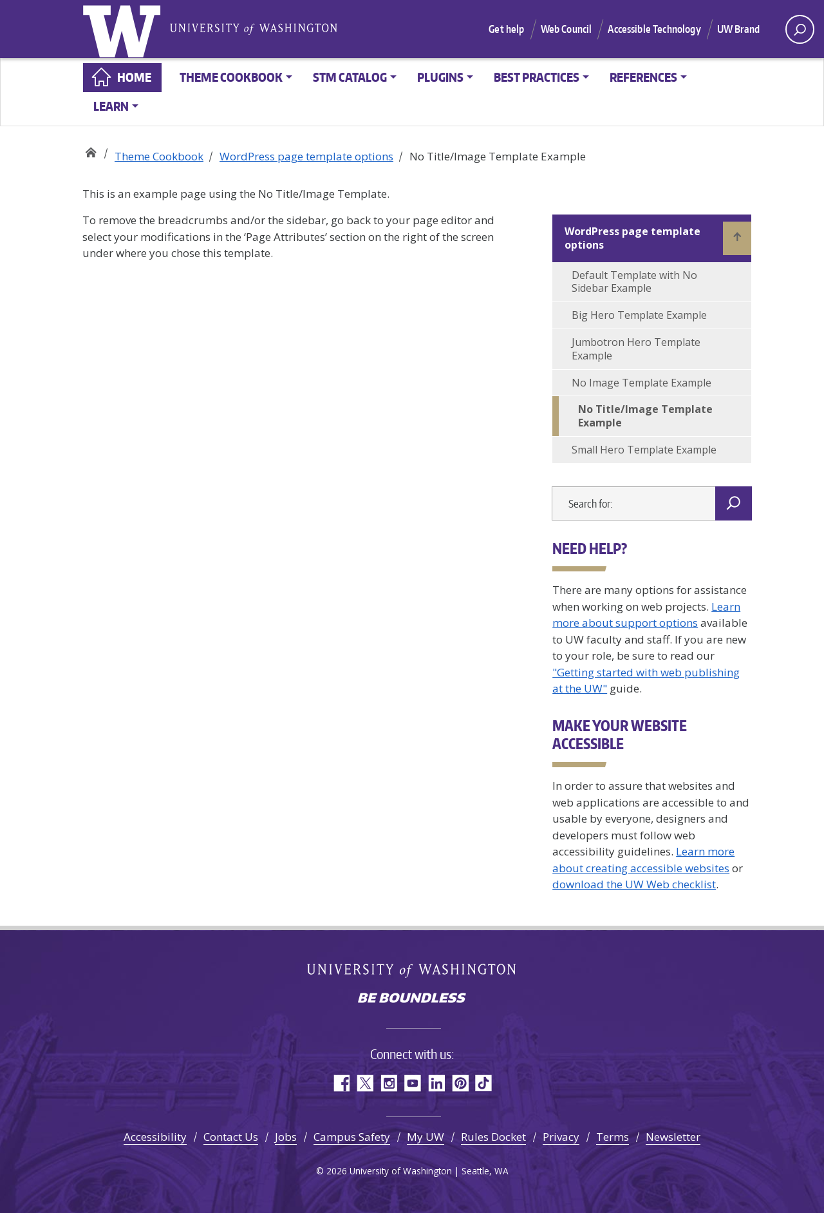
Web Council (566, 29)
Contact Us (230, 1136)
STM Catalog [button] (350, 77)
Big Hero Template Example (639, 315)
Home (134, 77)
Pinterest (460, 1083)
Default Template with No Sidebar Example (634, 282)
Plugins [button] (440, 77)
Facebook (341, 1083)
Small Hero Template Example (644, 450)
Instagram (388, 1083)
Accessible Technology (654, 29)
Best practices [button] (536, 77)
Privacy (561, 1136)
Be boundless (412, 999)
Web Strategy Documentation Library (90, 150)
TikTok (483, 1083)
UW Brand (738, 29)
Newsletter (673, 1136)
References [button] (643, 77)
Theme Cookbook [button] (231, 77)
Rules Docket (493, 1136)
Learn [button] (111, 106)
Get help (506, 29)
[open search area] (799, 29)
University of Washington (124, 29)
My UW (425, 1136)
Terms (612, 1136)
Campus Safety (352, 1136)
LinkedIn (436, 1083)
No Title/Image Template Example (645, 416)
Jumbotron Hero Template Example (636, 349)
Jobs (286, 1136)
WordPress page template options (306, 156)
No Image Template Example (641, 383)
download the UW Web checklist (634, 884)
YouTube (412, 1083)
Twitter (364, 1083)
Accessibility (155, 1136)
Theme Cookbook (159, 156)
